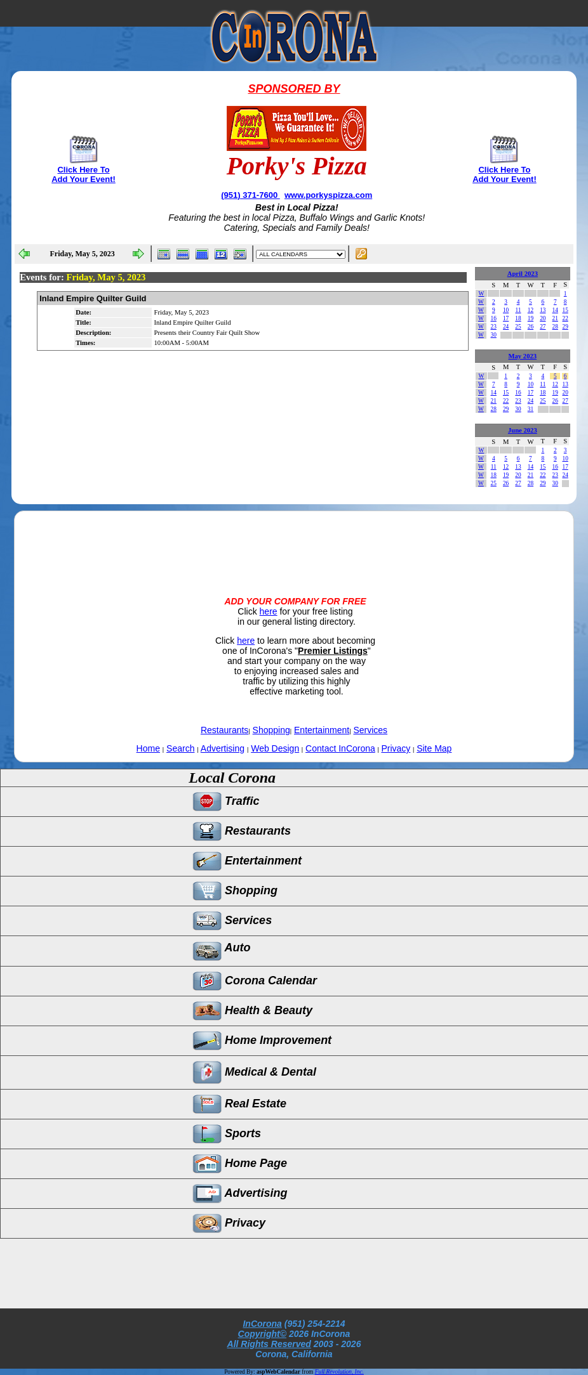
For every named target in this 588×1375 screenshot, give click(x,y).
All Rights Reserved (269, 1344)
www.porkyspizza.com (328, 195)
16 (494, 318)
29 (565, 326)
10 (506, 310)
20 (542, 318)
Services (370, 730)
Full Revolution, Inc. (339, 1372)
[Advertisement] (294, 543)
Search (180, 748)
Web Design (275, 748)
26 (530, 326)
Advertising (222, 748)
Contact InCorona (340, 748)
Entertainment (321, 730)
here (268, 611)
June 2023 (522, 430)
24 (506, 326)
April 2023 (522, 273)
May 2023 (522, 356)
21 (555, 318)
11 (518, 310)
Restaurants (224, 730)
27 (542, 326)
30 (494, 335)
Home (148, 748)
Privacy (395, 748)
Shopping (271, 730)
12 (530, 310)
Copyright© (262, 1334)
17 (506, 318)
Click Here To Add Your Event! (83, 174)
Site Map (434, 748)
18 (518, 318)
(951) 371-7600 (250, 195)
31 (530, 409)
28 (555, 326)
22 (565, 318)
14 (555, 310)
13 (542, 310)
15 (565, 310)
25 (518, 326)
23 (494, 326)
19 (530, 318)
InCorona (262, 1324)
